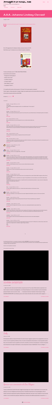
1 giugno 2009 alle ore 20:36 (15, 203)
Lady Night (8, 208)
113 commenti (6, 398)
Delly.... (7, 333)
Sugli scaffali (19, 7)
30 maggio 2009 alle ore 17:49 (15, 111)
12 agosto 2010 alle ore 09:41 (15, 220)
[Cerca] (44, 2)
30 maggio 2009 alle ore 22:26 (13, 133)
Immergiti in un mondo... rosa (17, 2)
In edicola (10, 96)
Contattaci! (12, 7)
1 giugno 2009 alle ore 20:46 (15, 208)
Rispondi (8, 109)
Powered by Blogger (26, 402)
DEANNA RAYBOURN (13, 282)
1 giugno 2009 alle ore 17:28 (14, 192)
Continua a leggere (45, 296)
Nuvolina (7, 155)
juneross (7, 150)
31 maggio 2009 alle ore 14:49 (15, 174)
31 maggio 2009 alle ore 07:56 (15, 155)
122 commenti (6, 296)
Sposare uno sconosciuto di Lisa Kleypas (19, 384)
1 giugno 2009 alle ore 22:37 (15, 215)
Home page (5, 7)
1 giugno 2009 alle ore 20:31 (14, 197)
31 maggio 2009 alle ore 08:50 (14, 162)
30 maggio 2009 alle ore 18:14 (13, 118)
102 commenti (6, 347)
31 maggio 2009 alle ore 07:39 (15, 150)
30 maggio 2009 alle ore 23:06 (13, 138)
